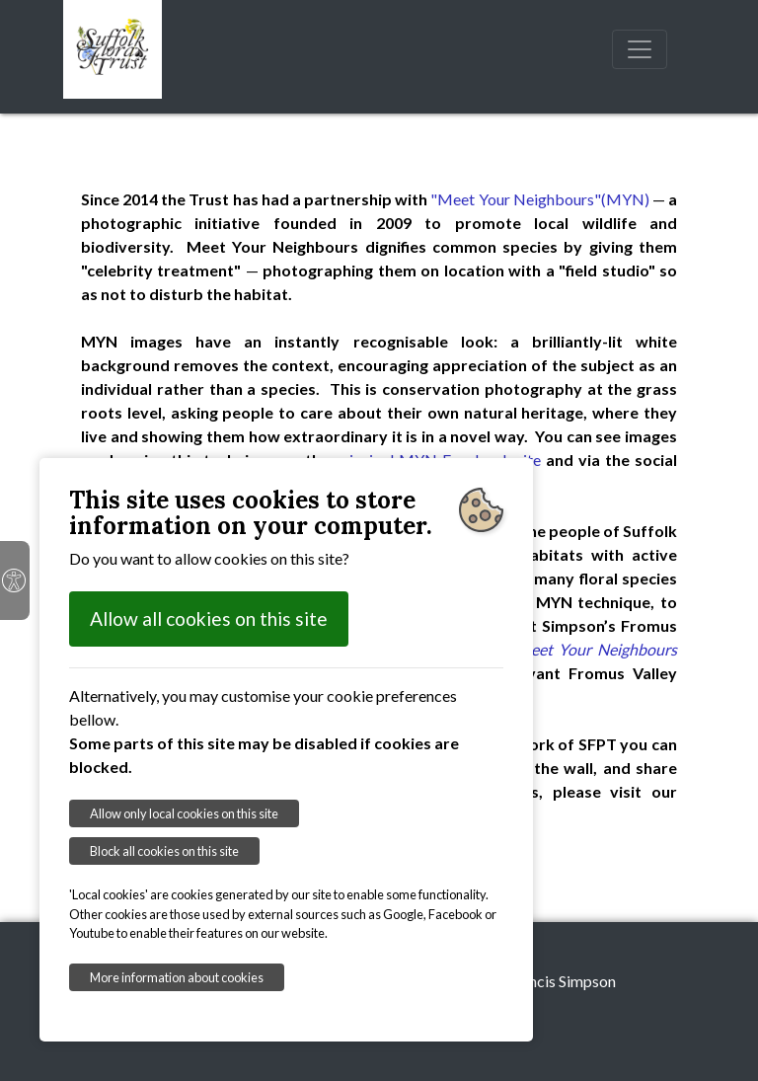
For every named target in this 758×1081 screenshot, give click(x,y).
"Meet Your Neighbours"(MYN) (539, 199)
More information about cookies (177, 977)
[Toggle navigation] (639, 49)
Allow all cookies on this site (209, 618)
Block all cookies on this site (164, 851)
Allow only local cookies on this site (184, 813)
